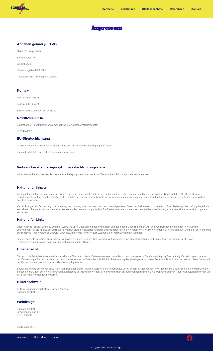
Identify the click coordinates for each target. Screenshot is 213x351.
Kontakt (56, 337)
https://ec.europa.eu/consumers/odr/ (133, 145)
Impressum (21, 337)
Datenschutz (40, 337)
